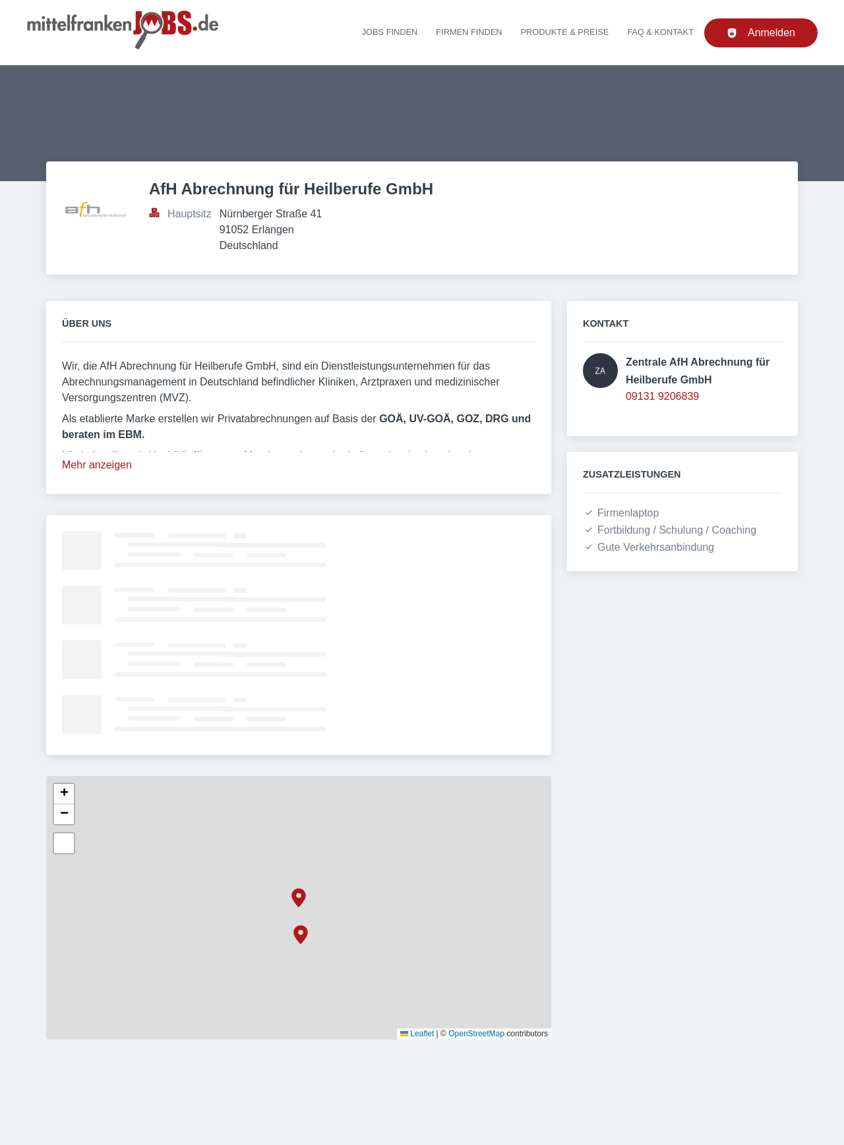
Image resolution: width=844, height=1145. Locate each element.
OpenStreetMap (476, 1033)
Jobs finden (390, 32)
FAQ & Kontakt (660, 32)
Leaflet (417, 1033)
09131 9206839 (662, 396)
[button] (299, 898)
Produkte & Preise (565, 32)
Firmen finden (469, 32)
